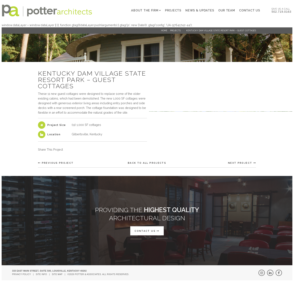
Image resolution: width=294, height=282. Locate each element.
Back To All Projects (147, 162)
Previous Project (56, 162)
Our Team (226, 10)
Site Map (57, 274)
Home (164, 30)
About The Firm (144, 10)
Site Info (41, 274)
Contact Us (249, 10)
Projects (173, 10)
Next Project (242, 162)
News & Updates (199, 10)
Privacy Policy (21, 274)
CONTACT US (147, 230)
